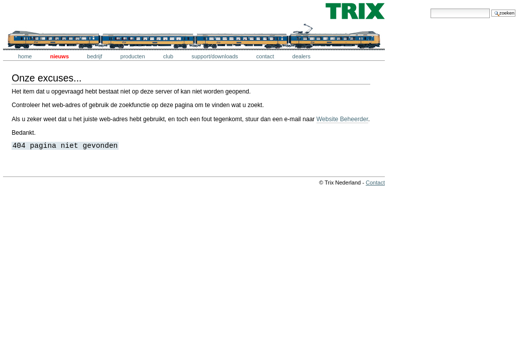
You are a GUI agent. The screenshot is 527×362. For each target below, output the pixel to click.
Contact (265, 56)
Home (25, 56)
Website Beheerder (342, 119)
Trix (32, 11)
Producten (133, 56)
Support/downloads (214, 56)
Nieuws (59, 56)
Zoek (430, 8)
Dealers (301, 56)
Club (168, 56)
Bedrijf (94, 56)
